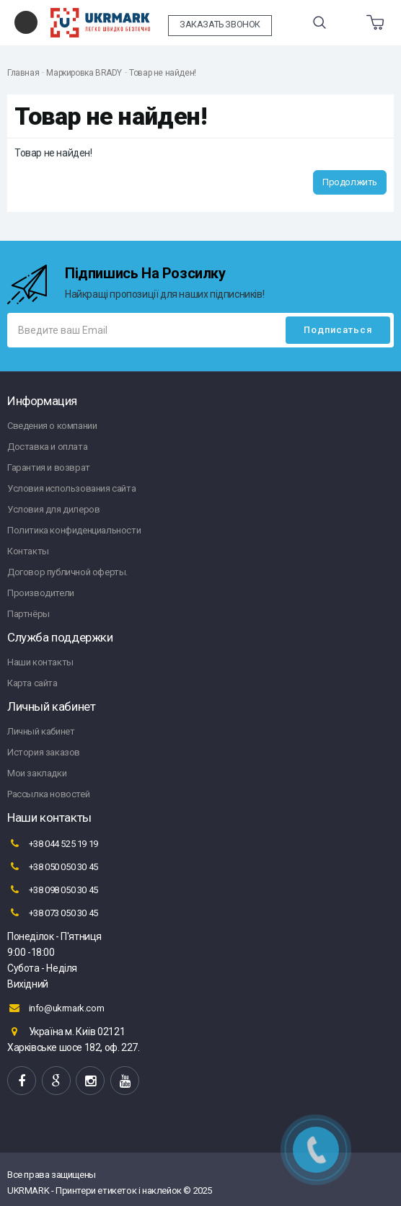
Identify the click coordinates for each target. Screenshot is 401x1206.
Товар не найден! (162, 73)
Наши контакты (40, 662)
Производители (40, 593)
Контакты (28, 551)
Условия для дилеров (53, 509)
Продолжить (349, 182)
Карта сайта (32, 683)
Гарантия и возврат (48, 467)
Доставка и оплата (47, 446)
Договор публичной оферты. (67, 572)
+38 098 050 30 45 (52, 889)
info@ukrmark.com (55, 1008)
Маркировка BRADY (84, 73)
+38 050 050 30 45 (52, 866)
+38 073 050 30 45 (52, 912)
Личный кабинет (40, 731)
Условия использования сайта (71, 488)
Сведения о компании (52, 425)
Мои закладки (36, 773)
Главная (23, 73)
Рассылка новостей (48, 794)
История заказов (43, 752)
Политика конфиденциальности (74, 530)
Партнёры (28, 613)
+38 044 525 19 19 (52, 843)
